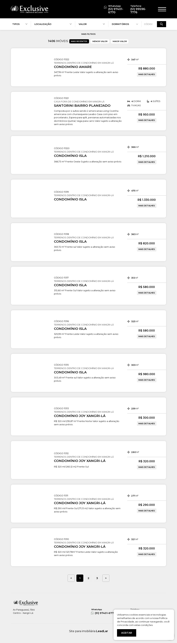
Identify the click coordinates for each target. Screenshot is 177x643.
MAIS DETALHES (146, 74)
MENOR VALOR (100, 41)
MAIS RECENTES (79, 41)
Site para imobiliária (88, 631)
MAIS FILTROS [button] (88, 34)
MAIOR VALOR (120, 41)
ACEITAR (126, 632)
